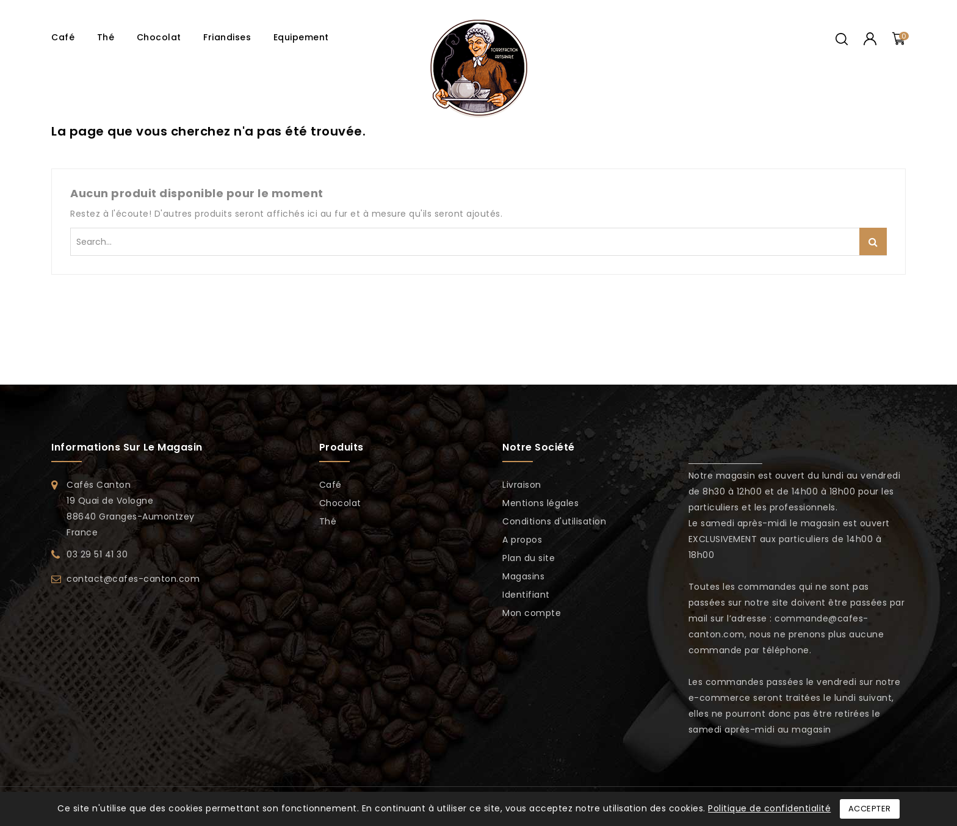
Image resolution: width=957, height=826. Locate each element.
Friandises (227, 37)
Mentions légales (540, 503)
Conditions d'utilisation (554, 521)
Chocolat (159, 37)
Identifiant (526, 595)
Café (62, 37)
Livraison (521, 485)
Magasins (523, 576)
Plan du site (528, 558)
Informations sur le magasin (127, 447)
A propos (522, 540)
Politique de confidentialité (769, 808)
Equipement (301, 37)
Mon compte (531, 613)
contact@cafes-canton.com (133, 579)
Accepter (869, 808)
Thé (106, 37)
